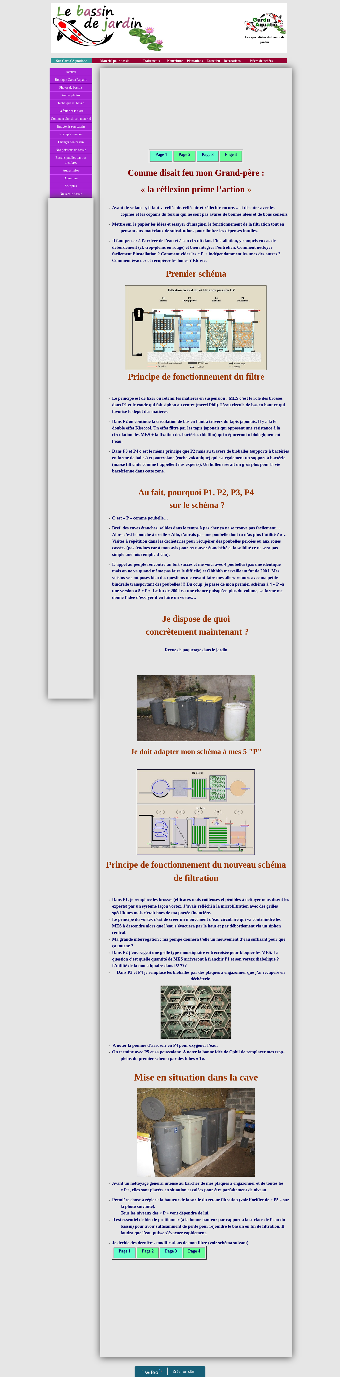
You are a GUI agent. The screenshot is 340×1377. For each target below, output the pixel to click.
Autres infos (71, 170)
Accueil (71, 72)
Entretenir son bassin (71, 126)
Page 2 (184, 154)
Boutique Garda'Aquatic (71, 80)
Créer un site (183, 1371)
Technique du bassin (70, 103)
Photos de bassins (71, 87)
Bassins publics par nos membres (70, 160)
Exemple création (70, 134)
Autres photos (71, 95)
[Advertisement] (71, 294)
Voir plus (71, 186)
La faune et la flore (71, 111)
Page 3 (207, 154)
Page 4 (231, 154)
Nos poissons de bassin (71, 150)
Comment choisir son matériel (71, 118)
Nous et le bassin (71, 194)
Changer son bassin (71, 142)
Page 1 (161, 154)
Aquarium (71, 178)
